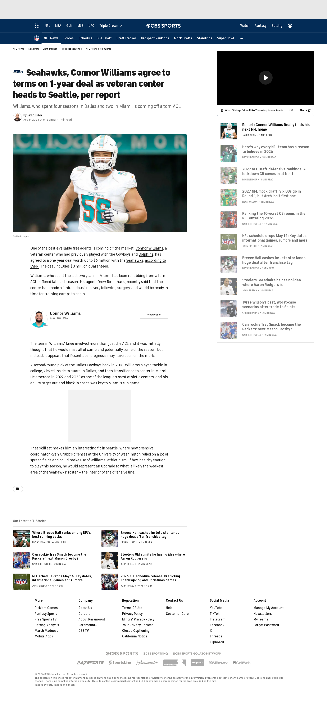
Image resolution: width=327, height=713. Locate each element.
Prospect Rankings (71, 48)
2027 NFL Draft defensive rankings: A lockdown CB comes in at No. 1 (274, 171)
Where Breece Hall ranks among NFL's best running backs (61, 535)
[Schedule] (85, 38)
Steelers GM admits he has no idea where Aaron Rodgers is (153, 556)
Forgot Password (266, 625)
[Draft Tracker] (126, 38)
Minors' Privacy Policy (138, 619)
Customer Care (177, 614)
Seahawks (134, 260)
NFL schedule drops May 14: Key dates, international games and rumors (62, 578)
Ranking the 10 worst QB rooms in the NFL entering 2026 (273, 215)
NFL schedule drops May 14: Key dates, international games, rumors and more (275, 238)
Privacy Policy (132, 614)
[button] (241, 38)
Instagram (217, 619)
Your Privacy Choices (137, 625)
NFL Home (18, 48)
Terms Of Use (132, 608)
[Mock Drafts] (183, 38)
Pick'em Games (46, 608)
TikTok (214, 614)
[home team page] (45, 325)
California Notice (134, 636)
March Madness (46, 631)
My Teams (261, 619)
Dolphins (146, 254)
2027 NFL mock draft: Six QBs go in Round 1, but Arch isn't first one (271, 193)
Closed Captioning (136, 631)
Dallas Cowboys (88, 365)
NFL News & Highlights (98, 48)
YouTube (216, 608)
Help (169, 608)
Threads (216, 636)
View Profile (154, 314)
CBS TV (83, 631)
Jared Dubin (34, 115)
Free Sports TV (46, 619)
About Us (85, 608)
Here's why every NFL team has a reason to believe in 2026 (275, 149)
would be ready (151, 288)
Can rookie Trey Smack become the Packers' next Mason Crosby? (59, 556)
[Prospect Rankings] (155, 38)
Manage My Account (268, 608)
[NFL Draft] (104, 38)
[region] (265, 78)
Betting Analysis (47, 625)
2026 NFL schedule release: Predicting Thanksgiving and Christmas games (150, 578)
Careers (84, 614)
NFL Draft (33, 48)
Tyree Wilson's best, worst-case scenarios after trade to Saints (269, 304)
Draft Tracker (50, 48)
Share (303, 110)
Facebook (217, 625)
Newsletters (263, 614)
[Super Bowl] (225, 38)
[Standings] (205, 38)
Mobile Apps (44, 636)
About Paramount (91, 619)
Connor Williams (149, 248)
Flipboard (217, 642)
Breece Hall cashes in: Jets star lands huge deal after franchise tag (150, 535)
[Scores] (68, 38)
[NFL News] (51, 38)
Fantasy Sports (46, 614)
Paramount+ (87, 625)
